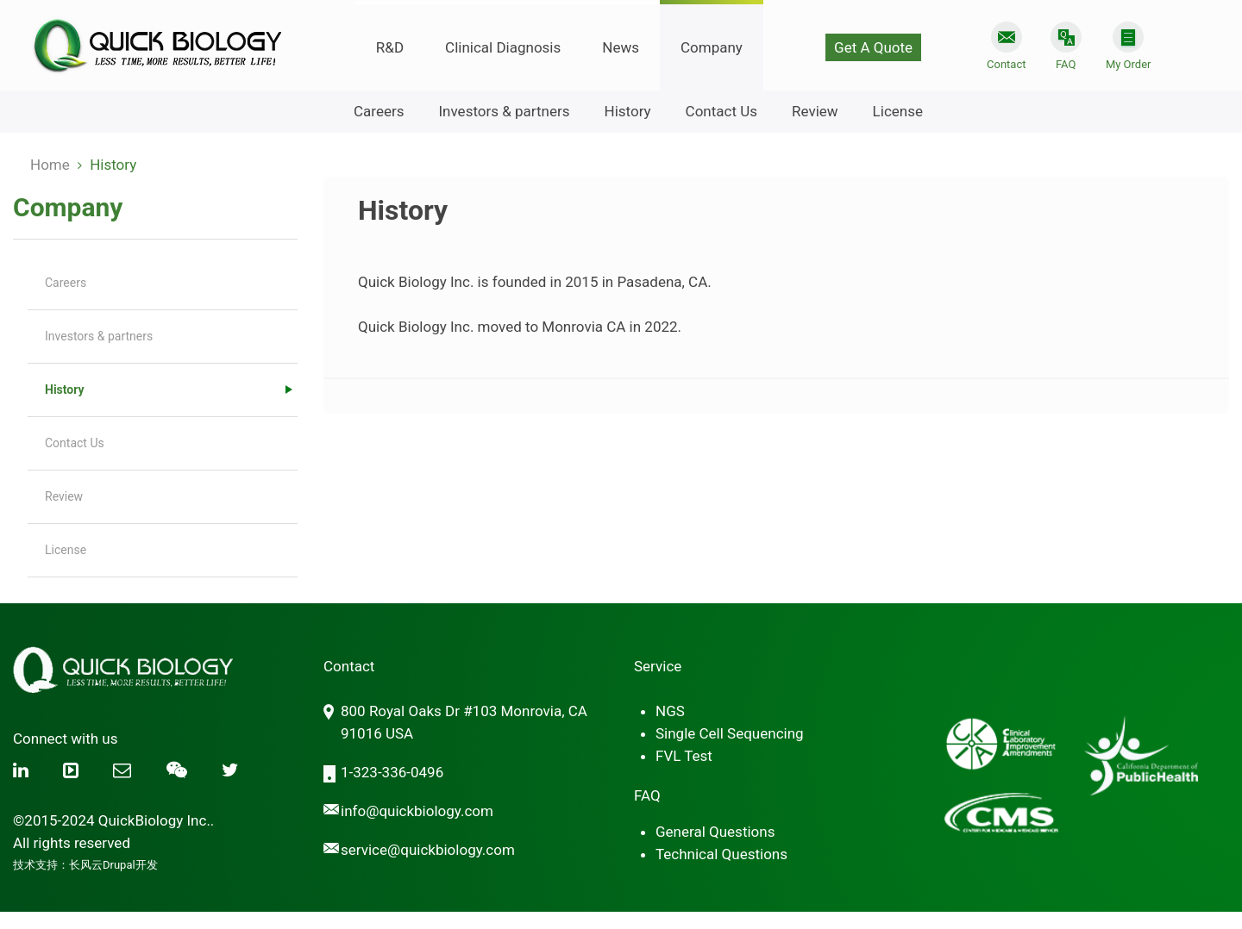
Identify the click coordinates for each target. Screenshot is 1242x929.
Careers (379, 111)
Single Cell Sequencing (730, 733)
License (898, 111)
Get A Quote (873, 47)
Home (50, 164)
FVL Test (684, 755)
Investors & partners (503, 111)
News (620, 47)
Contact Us (721, 111)
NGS (670, 711)
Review (815, 111)
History (628, 111)
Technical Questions (721, 854)
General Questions (715, 831)
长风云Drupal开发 (113, 864)
